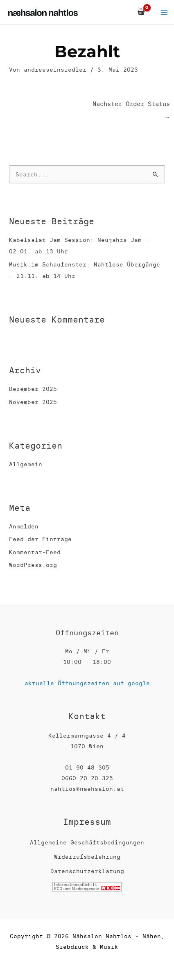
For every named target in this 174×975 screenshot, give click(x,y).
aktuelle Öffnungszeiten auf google (87, 683)
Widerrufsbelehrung (87, 856)
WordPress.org (33, 565)
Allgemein (25, 464)
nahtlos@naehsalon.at (87, 788)
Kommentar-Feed (35, 552)
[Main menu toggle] (164, 12)
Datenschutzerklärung (87, 871)
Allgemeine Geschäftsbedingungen (87, 842)
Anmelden (23, 526)
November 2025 (33, 402)
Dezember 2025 (33, 389)
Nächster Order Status (131, 106)
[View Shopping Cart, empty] (141, 12)
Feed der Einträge (40, 539)
